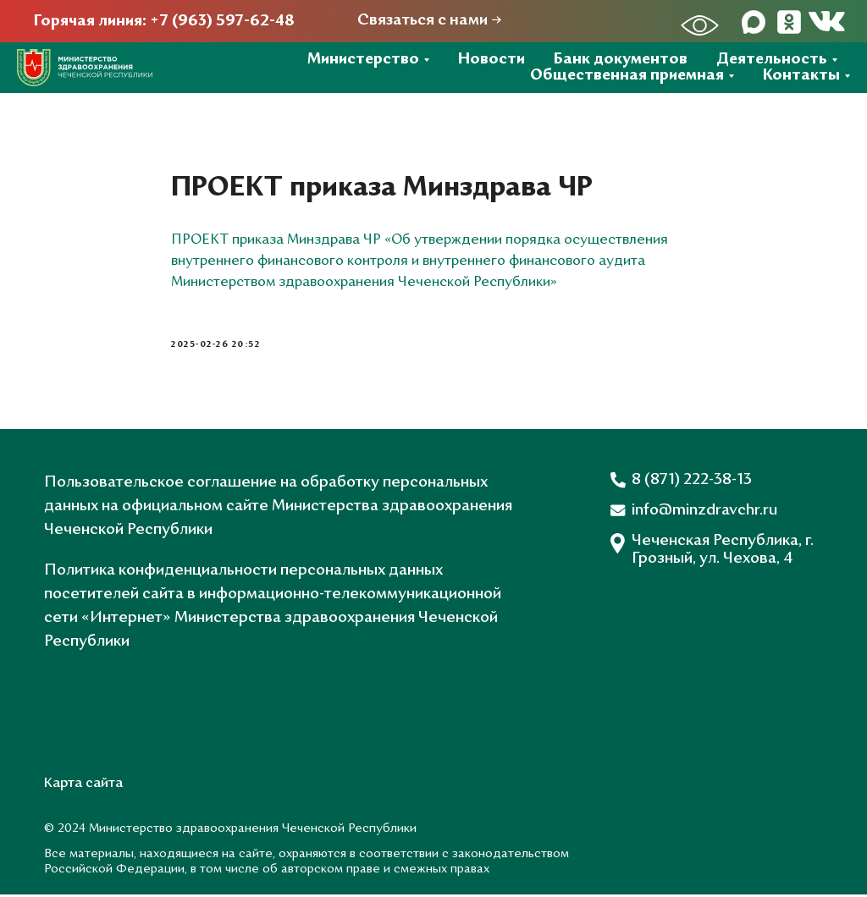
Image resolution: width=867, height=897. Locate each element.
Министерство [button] (363, 60)
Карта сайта (83, 786)
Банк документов (621, 60)
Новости (491, 60)
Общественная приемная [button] (627, 76)
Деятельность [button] (771, 60)
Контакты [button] (801, 76)
